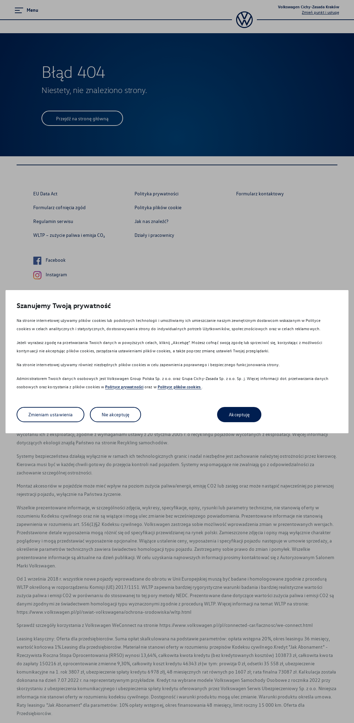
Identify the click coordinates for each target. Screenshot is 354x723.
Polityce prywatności (124, 386)
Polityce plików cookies (180, 386)
